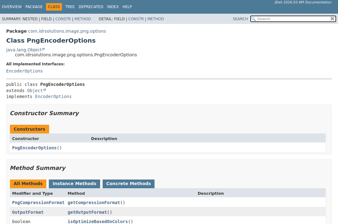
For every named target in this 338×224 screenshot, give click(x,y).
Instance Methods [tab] (74, 183)
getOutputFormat (87, 212)
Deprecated (91, 7)
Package (34, 7)
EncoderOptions (24, 70)
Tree (70, 7)
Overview (12, 7)
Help (127, 7)
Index (113, 7)
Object (35, 90)
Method (83, 19)
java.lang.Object (24, 49)
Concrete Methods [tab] (128, 183)
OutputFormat (28, 212)
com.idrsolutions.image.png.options (67, 31)
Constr (63, 19)
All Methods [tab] (28, 183)
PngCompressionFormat (38, 202)
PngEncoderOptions (34, 147)
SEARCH (240, 19)
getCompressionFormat (94, 202)
